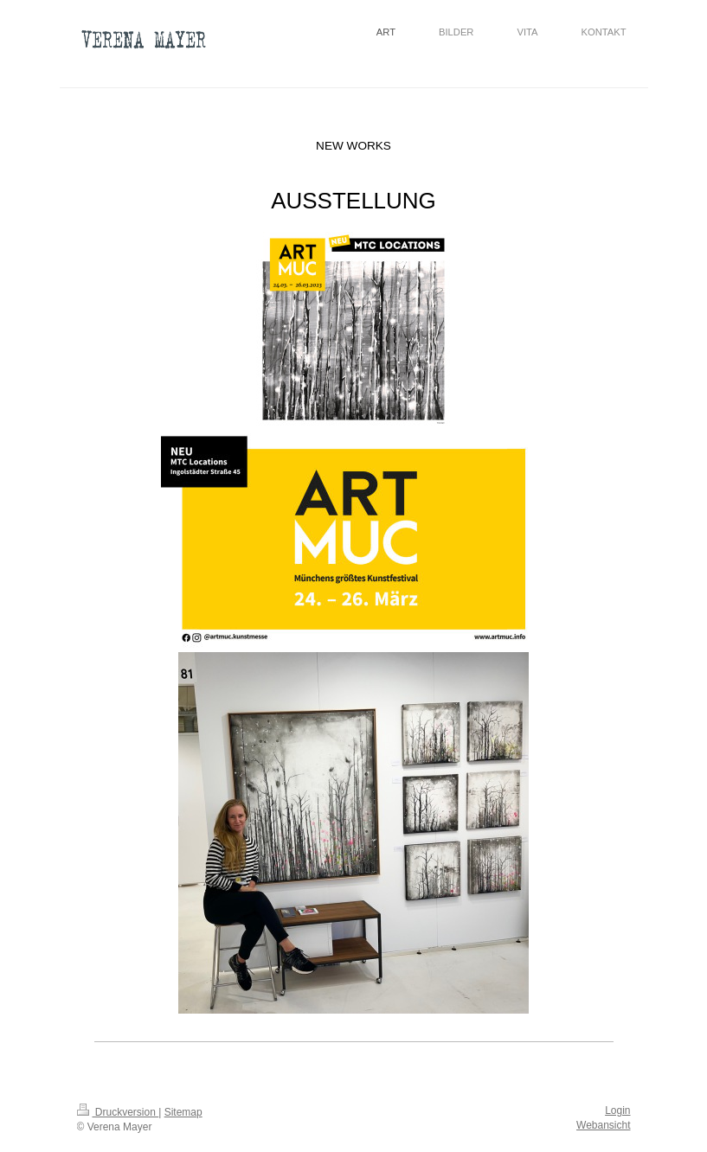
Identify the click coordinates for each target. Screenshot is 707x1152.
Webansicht (603, 1125)
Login (617, 1110)
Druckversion (118, 1112)
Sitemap (183, 1112)
